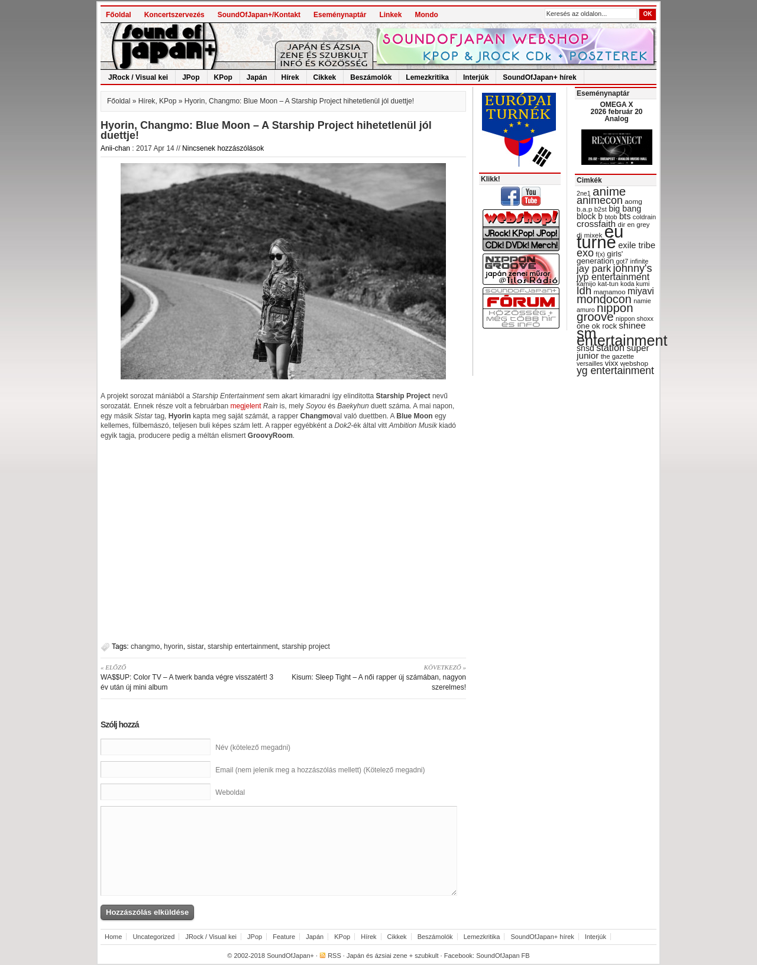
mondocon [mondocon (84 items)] (604, 299)
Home (113, 936)
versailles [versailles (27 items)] (590, 363)
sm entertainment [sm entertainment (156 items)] (622, 337)
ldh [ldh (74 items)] (584, 290)
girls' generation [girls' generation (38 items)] (600, 257)
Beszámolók (371, 77)
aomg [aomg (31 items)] (633, 201)
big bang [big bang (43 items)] (625, 208)
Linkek (390, 15)
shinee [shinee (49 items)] (632, 325)
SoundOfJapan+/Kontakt (259, 15)
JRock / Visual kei (138, 77)
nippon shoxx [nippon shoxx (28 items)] (635, 318)
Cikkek (325, 77)
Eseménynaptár (339, 15)
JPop (190, 77)
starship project (306, 646)
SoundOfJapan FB (503, 955)
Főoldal (118, 15)
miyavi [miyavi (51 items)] (640, 291)
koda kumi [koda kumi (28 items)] (634, 283)
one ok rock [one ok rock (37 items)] (597, 325)
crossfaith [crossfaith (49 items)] (596, 224)
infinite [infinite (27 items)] (639, 261)
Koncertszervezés (174, 15)
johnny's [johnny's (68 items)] (632, 268)
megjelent (246, 406)
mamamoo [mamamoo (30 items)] (610, 291)
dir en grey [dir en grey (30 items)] (634, 224)
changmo (145, 646)
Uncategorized (153, 936)
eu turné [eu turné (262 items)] (600, 237)
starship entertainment (243, 646)
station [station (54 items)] (610, 347)
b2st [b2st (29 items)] (600, 209)
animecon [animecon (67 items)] (600, 200)
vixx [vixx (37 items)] (612, 363)
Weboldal (230, 792)
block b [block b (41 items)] (590, 216)
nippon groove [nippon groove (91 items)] (605, 312)
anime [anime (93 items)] (609, 191)
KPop (223, 77)
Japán (257, 77)
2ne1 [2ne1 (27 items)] (584, 193)
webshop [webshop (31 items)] (634, 363)
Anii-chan (115, 148)
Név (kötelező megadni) (252, 747)
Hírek (290, 77)
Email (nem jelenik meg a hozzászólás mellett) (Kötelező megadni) (320, 770)
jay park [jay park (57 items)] (594, 268)
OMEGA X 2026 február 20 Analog (616, 111)
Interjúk (476, 77)
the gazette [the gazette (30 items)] (618, 356)
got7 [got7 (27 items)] (622, 261)
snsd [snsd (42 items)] (585, 348)
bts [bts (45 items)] (625, 216)
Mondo (426, 15)
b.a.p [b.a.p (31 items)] (584, 209)
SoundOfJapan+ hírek (539, 77)
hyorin (173, 646)
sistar (195, 646)
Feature (284, 936)
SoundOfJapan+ (290, 955)
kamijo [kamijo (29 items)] (586, 283)
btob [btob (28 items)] (610, 216)
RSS (334, 955)
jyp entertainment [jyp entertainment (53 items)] (613, 276)
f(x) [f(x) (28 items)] (600, 254)
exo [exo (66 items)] (585, 253)
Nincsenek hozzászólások (223, 148)
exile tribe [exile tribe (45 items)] (636, 245)
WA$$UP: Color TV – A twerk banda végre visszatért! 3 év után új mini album (188, 676)
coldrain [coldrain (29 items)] (644, 216)
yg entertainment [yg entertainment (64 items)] (615, 370)
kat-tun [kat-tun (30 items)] (608, 283)
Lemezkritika (427, 77)
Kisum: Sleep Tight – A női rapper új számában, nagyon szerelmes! (379, 676)
